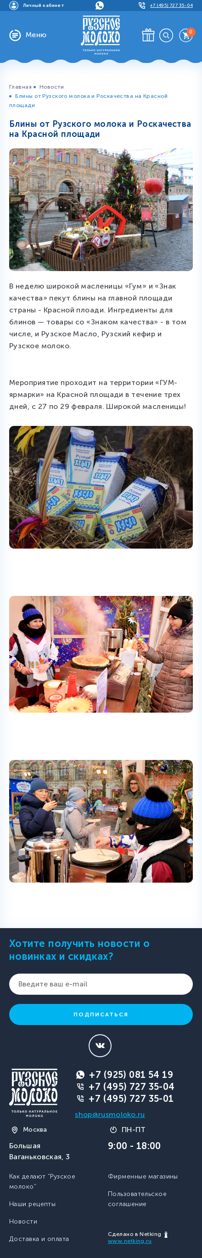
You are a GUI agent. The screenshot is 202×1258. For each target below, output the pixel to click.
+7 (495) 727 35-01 (131, 1098)
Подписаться (101, 1014)
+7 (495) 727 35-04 (131, 1086)
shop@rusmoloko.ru (110, 1114)
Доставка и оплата (39, 1239)
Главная (20, 87)
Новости (51, 87)
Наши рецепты (32, 1204)
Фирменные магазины (143, 1176)
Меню (36, 34)
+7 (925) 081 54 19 (131, 1074)
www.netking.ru (130, 1241)
